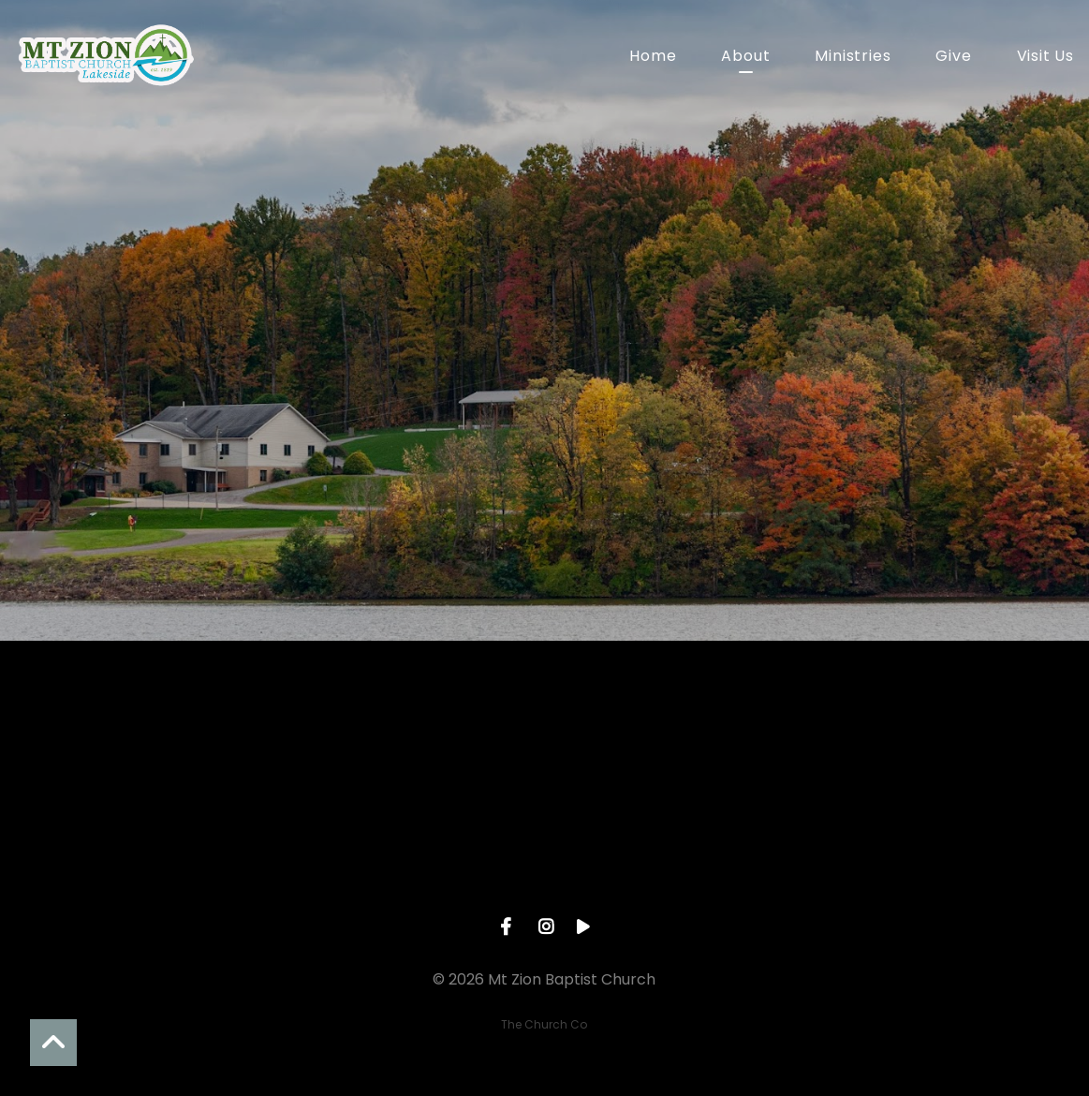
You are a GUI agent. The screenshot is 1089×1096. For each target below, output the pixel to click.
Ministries (852, 58)
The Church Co (544, 1024)
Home (652, 58)
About (745, 58)
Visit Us (1045, 58)
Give (953, 58)
